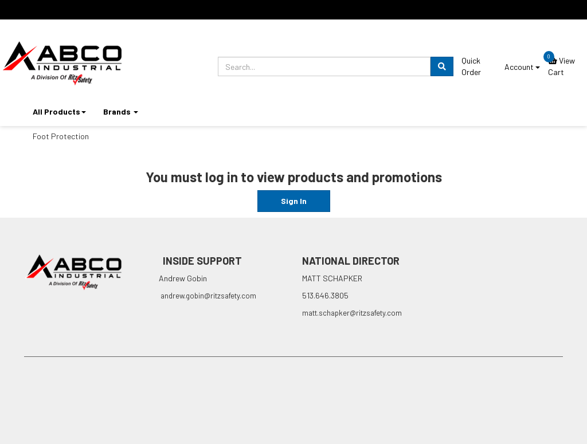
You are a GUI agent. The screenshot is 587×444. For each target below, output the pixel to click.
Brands (120, 111)
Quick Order (471, 66)
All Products (59, 111)
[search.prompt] (324, 66)
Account (522, 67)
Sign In (294, 201)
